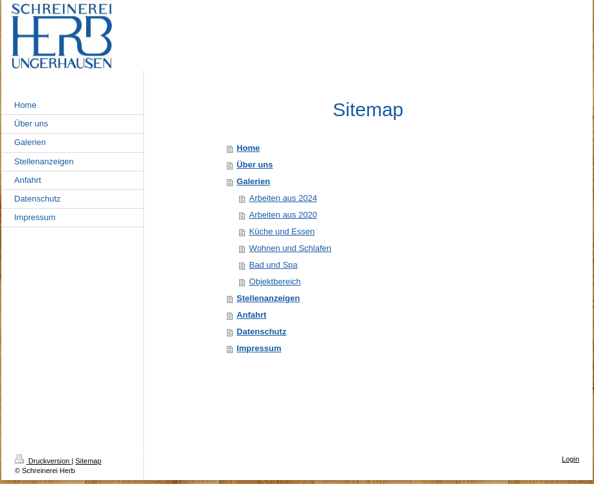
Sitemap (88, 461)
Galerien (253, 181)
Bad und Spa (273, 265)
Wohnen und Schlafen (290, 248)
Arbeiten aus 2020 (283, 215)
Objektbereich (275, 281)
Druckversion (43, 461)
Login (570, 459)
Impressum (259, 348)
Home (248, 148)
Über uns (255, 164)
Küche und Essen (282, 231)
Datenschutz (261, 331)
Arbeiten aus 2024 (283, 198)
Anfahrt (251, 315)
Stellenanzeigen (268, 298)
